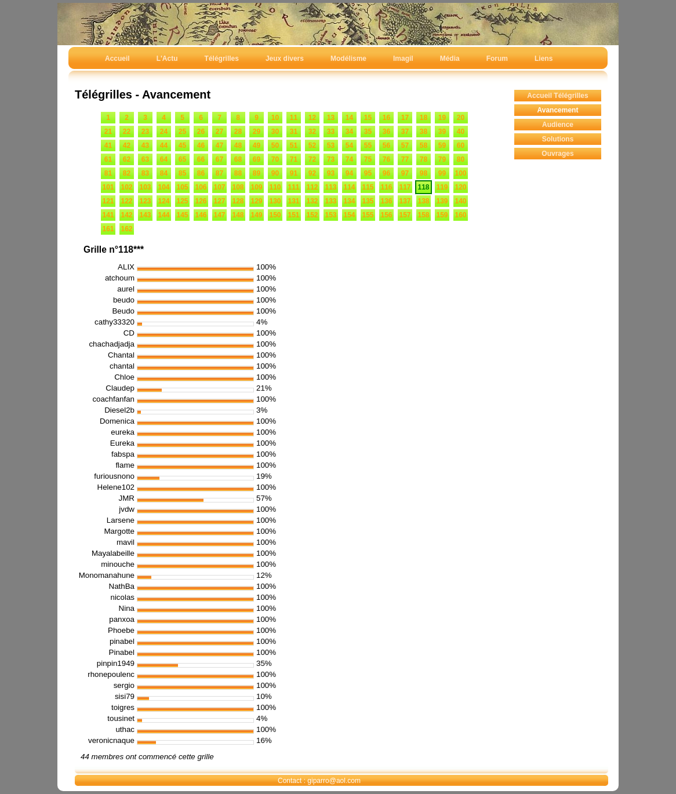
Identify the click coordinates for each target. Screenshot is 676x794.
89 (256, 173)
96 (386, 173)
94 (349, 173)
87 (219, 173)
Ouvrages (557, 154)
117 (404, 187)
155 (367, 215)
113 (330, 187)
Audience (557, 125)
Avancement (558, 110)
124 (163, 201)
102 (126, 187)
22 (126, 132)
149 (256, 215)
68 (238, 159)
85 (182, 173)
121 (108, 201)
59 (442, 145)
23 (145, 132)
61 (108, 159)
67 (219, 159)
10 (275, 118)
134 (349, 201)
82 (126, 173)
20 (460, 118)
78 (423, 159)
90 (275, 173)
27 (219, 132)
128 (237, 201)
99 (442, 173)
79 (442, 159)
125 (182, 201)
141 (108, 215)
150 (275, 215)
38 (423, 132)
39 (442, 132)
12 (312, 118)
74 (349, 159)
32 (312, 132)
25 (182, 132)
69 (256, 159)
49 (256, 145)
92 (312, 173)
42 (126, 145)
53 (331, 145)
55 (368, 145)
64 (164, 159)
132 (312, 201)
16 (386, 118)
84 (164, 173)
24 (164, 132)
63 (145, 159)
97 (405, 173)
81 (108, 173)
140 (460, 201)
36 (386, 132)
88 (238, 173)
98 (423, 173)
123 (145, 201)
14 (349, 118)
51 (293, 145)
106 (200, 187)
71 (293, 159)
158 (423, 215)
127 (219, 201)
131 (293, 201)
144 (163, 215)
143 (145, 215)
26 (201, 132)
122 (126, 201)
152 (312, 215)
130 (275, 201)
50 (275, 145)
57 (405, 145)
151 (293, 215)
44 (164, 145)
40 (460, 132)
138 (423, 201)
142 (126, 215)
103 (145, 187)
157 (404, 215)
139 (442, 201)
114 (349, 187)
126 (200, 201)
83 (145, 173)
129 (256, 201)
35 (368, 132)
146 (200, 215)
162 (126, 229)
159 (442, 215)
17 (405, 118)
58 (423, 145)
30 (275, 132)
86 (201, 173)
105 (182, 187)
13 (331, 118)
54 (349, 145)
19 (442, 118)
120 (460, 187)
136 (386, 201)
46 (201, 145)
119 (442, 187)
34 (349, 132)
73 (331, 159)
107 (219, 187)
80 (460, 159)
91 (293, 173)
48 (238, 145)
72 (312, 159)
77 (405, 159)
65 (182, 159)
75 (368, 159)
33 (331, 132)
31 (293, 132)
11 (293, 118)
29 (256, 132)
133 (330, 201)
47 (219, 145)
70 (275, 159)
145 (182, 215)
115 (367, 187)
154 (349, 215)
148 (237, 215)
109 (256, 187)
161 (108, 229)
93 (331, 173)
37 (405, 132)
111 (293, 187)
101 (108, 187)
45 (182, 145)
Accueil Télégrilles (557, 96)
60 (460, 145)
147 (219, 215)
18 (423, 118)
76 (386, 159)
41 (108, 145)
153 (330, 215)
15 (368, 118)
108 (237, 187)
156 (386, 215)
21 (108, 132)
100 (460, 173)
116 (386, 187)
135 (367, 201)
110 (275, 187)
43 (145, 145)
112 (312, 187)
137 (404, 201)
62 (126, 159)
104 (163, 187)
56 (386, 145)
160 (460, 215)
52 (312, 145)
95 (368, 173)
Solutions (558, 139)
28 (238, 132)
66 (201, 159)
